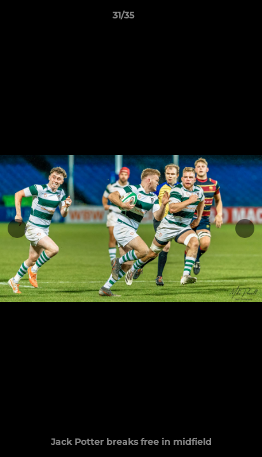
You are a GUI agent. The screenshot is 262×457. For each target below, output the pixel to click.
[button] (216, 18)
